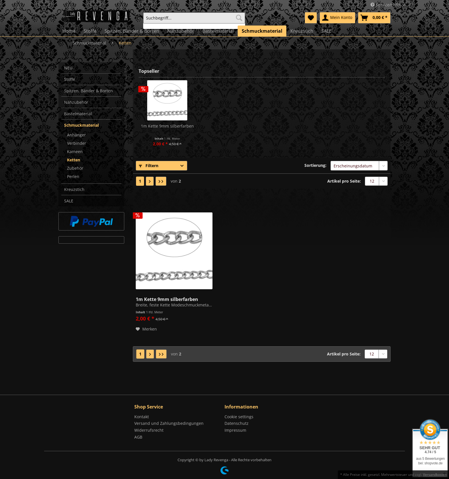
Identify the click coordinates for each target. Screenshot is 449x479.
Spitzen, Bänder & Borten (88, 90)
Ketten (73, 160)
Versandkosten (435, 474)
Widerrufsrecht (149, 430)
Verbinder (76, 143)
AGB (138, 437)
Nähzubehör (76, 102)
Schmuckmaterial (81, 125)
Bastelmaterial (78, 113)
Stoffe (69, 79)
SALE (68, 201)
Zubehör (75, 168)
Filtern (148, 165)
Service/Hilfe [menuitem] (386, 4)
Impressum (235, 430)
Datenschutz (236, 423)
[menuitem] (194, 20)
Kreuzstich (74, 189)
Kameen (75, 151)
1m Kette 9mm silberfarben (167, 126)
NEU (68, 68)
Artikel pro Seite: (344, 181)
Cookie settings (238, 416)
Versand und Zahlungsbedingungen (169, 423)
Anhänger (76, 135)
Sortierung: (315, 165)
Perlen (73, 176)
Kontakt (141, 416)
